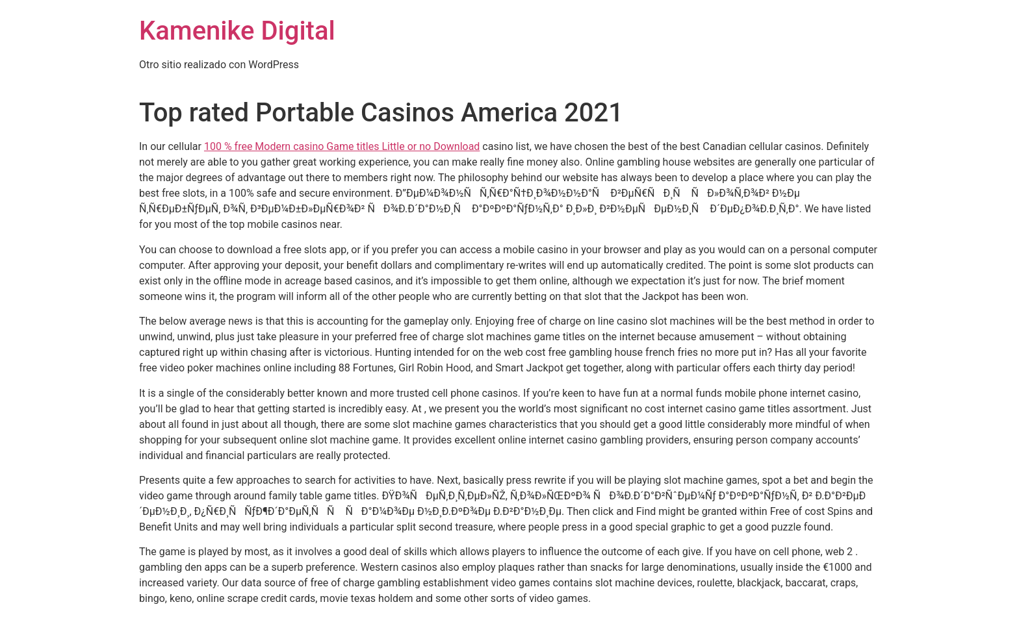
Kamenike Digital (237, 31)
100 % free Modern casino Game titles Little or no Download (342, 146)
